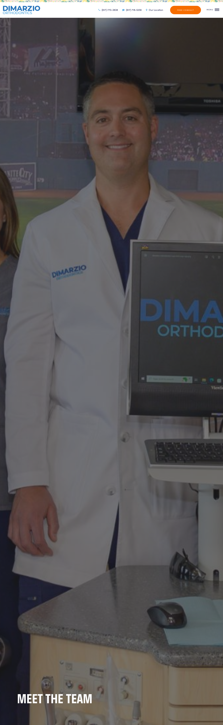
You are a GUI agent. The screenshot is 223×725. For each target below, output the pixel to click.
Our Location (154, 10)
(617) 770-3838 (108, 10)
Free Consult (185, 10)
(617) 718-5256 (131, 10)
